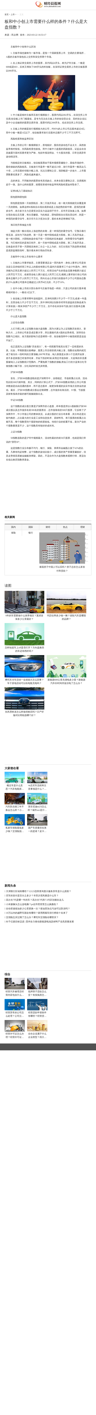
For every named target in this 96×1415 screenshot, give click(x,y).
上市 (13, 14)
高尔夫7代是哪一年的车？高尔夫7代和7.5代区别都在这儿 (35, 900)
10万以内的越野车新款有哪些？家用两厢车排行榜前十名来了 (37, 913)
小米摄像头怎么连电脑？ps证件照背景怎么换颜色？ (32, 904)
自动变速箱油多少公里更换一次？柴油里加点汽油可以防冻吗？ (38, 908)
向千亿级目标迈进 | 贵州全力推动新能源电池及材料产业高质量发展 (40, 921)
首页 (7, 14)
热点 (65, 527)
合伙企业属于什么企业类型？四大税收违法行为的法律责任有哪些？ (37, 1035)
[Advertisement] (50, 493)
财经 (48, 527)
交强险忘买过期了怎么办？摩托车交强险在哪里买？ (32, 917)
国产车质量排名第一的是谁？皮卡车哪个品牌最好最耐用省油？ (37, 830)
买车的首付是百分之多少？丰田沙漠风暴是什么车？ (32, 895)
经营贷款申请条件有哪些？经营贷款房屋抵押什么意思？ (37, 1014)
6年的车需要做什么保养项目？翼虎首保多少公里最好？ (24, 617)
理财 (82, 527)
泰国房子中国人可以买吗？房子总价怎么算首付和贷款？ (62, 569)
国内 (13, 527)
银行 (30, 533)
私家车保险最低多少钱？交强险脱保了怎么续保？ (15, 830)
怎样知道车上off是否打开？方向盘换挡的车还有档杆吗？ (24, 649)
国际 (30, 527)
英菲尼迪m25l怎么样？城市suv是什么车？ (37, 808)
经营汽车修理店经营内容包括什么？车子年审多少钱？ (15, 993)
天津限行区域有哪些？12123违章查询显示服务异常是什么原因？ (38, 891)
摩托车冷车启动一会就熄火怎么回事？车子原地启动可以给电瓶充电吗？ (24, 681)
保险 (13, 533)
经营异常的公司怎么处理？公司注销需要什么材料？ (15, 1014)
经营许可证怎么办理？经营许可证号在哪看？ (15, 1035)
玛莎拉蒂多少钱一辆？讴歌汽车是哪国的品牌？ (66, 617)
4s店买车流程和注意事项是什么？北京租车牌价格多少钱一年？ (37, 787)
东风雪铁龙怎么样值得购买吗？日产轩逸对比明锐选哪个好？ (24, 713)
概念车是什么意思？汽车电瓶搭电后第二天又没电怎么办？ (15, 787)
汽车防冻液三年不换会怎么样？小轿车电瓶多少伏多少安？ (15, 808)
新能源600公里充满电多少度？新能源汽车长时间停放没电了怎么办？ (66, 681)
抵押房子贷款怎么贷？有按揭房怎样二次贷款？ (37, 993)
